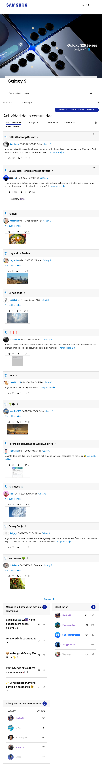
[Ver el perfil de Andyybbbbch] (68, 644)
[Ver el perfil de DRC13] (19, 728)
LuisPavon (14, 565)
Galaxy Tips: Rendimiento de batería (29, 170)
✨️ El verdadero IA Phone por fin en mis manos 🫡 (21, 684)
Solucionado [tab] (70, 123)
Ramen (12, 213)
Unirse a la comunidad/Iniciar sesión (77, 110)
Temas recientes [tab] (13, 123)
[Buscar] (51, 93)
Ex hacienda (15, 292)
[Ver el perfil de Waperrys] (66, 654)
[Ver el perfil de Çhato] (18, 757)
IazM (12, 493)
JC (15, 178)
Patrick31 (14, 451)
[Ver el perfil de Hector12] (66, 615)
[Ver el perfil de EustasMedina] (68, 625)
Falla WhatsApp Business (23, 137)
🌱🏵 (11, 404)
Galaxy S (47, 144)
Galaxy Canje (15, 526)
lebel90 (13, 300)
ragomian (14, 221)
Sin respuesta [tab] (12, 126)
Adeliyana (14, 144)
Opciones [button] (94, 103)
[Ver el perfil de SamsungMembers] (71, 635)
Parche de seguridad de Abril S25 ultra (30, 443)
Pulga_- (13, 533)
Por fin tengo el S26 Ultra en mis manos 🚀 (20, 670)
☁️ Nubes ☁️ (16, 486)
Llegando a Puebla (19, 253)
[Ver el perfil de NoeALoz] (20, 747)
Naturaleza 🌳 (16, 558)
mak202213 (15, 382)
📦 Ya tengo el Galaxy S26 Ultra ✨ (21, 655)
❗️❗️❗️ (13, 332)
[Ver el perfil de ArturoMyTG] (21, 737)
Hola (11, 375)
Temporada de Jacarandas (21, 638)
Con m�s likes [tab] (34, 123)
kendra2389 (15, 411)
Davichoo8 (15, 339)
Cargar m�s (49, 599)
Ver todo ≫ (26, 607)
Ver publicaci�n (56, 152)
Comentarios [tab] (52, 123)
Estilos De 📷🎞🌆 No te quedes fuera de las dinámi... (20, 624)
